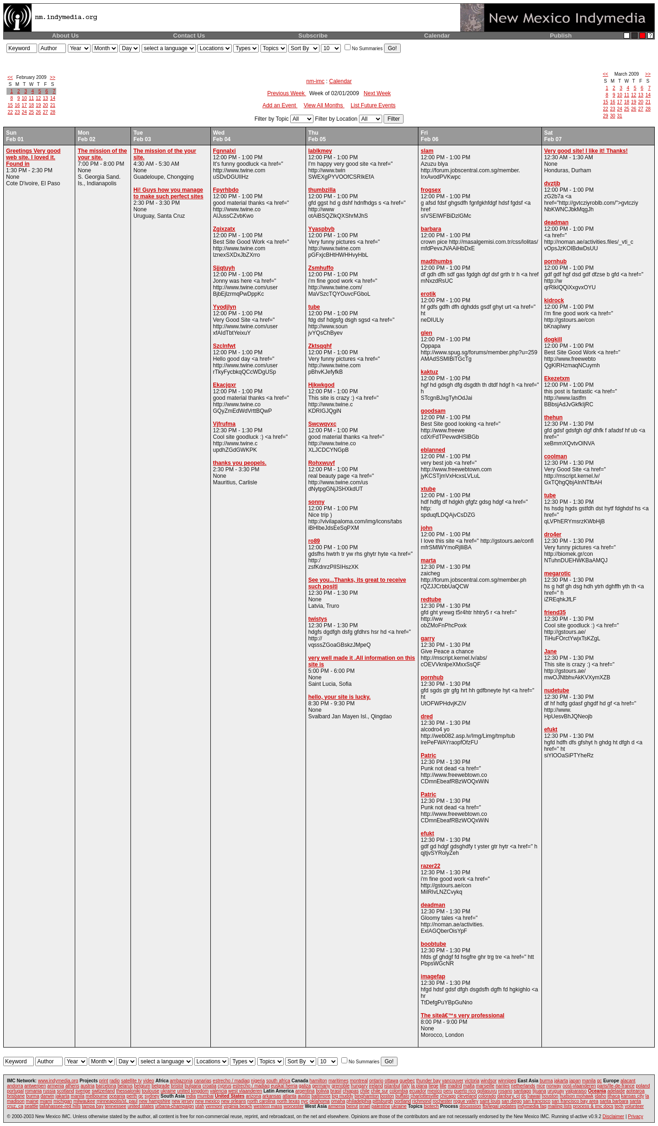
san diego (511, 1101)
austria (87, 1085)
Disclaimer (613, 1116)
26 (38, 112)
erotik (428, 294)
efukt (427, 833)
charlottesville (424, 1096)
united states (141, 1106)
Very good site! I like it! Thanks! (586, 151)
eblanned (433, 450)
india (190, 1096)
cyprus (224, 1085)
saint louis (490, 1101)
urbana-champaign (174, 1106)
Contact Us (189, 35)
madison (16, 1101)
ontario (376, 1080)
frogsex (431, 190)
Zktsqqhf (320, 346)
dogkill (553, 339)
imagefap (433, 976)
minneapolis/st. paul (117, 1101)
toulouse (150, 1090)
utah (199, 1106)
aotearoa (635, 1090)
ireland (376, 1085)
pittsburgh (382, 1101)
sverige (82, 1090)
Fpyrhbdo (226, 190)
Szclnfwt (224, 346)
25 (31, 112)
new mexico (207, 1101)
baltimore (321, 1096)
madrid (455, 1085)
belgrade (160, 1085)
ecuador (417, 1090)
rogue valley (465, 1101)
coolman (555, 456)
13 (45, 98)
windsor (488, 1080)
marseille (485, 1085)
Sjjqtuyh (224, 268)
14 (52, 98)
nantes (503, 1085)
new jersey (183, 1101)
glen (426, 333)
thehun (553, 417)
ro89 (314, 541)
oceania (117, 1096)
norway (554, 1085)
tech (619, 1106)
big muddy (342, 1096)
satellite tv (131, 1080)
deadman (433, 905)
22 (10, 112)
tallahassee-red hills (59, 1106)
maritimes (338, 1080)
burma (546, 1080)
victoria (472, 1080)
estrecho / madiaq (231, 1080)
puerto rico (465, 1090)
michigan (62, 1101)
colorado (487, 1096)
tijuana (539, 1090)
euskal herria (284, 1085)
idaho (600, 1096)
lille (443, 1085)
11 (31, 98)
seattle (31, 1106)
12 (38, 98)
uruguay (555, 1090)
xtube (428, 489)
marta (428, 560)
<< (10, 77)
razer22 (430, 866)
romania (33, 1090)
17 (24, 105)
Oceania (597, 1090)
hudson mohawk (576, 1096)
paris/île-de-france (616, 1085)
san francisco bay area (575, 1101)
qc (599, 1080)
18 (31, 105)
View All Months (324, 105)
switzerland (103, 1090)
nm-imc (315, 81)
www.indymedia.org (58, 1080)
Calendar (437, 35)
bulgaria (193, 1085)
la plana (419, 1085)
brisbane (16, 1096)
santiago (522, 1090)
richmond (421, 1101)
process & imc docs (593, 1106)
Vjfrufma (224, 424)
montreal (359, 1080)
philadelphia (358, 1101)
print (103, 1080)
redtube (431, 599)
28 (52, 112)
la (647, 1096)
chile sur (379, 1090)
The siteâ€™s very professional (462, 1015)
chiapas (350, 1090)
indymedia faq (532, 1106)
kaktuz (429, 372)
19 (38, 105)
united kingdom (192, 1090)
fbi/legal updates (499, 1106)
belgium (142, 1085)
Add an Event (279, 105)
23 (17, 112)
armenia (55, 1085)
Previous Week (286, 93)
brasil (335, 1090)
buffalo (402, 1096)
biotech (431, 1106)
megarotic (557, 573)
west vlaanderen (245, 1090)
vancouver (452, 1080)
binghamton (367, 1096)
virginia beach (237, 1106)
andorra (15, 1085)
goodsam (433, 411)
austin (304, 1096)
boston (387, 1096)
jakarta (561, 1080)
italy (406, 1085)
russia (49, 1090)
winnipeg (507, 1080)
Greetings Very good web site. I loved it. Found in (33, 157)
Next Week (377, 93)
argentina (305, 1090)
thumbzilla (322, 190)
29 (605, 115)
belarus (125, 1085)
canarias (202, 1080)
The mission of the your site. (102, 154)
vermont (214, 1106)
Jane (550, 651)
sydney (151, 1096)
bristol (177, 1085)
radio (115, 1080)
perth (131, 1096)
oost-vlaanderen (579, 1085)
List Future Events (373, 105)
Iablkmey (320, 151)
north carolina (262, 1101)
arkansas (271, 1096)
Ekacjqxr (224, 385)
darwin (47, 1096)
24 (24, 112)
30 (612, 115)
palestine (380, 1106)
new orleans (233, 1101)
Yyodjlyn (224, 307)
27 (45, 112)
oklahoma (320, 1101)
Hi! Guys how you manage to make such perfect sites (168, 193)
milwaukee (84, 1101)
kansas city (632, 1096)
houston (550, 1096)
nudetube (556, 690)
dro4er (552, 534)
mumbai (205, 1096)
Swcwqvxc (322, 424)
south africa (278, 1080)
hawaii (534, 1096)
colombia (399, 1090)
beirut (352, 1106)
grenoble (341, 1085)
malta (468, 1085)
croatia (209, 1085)
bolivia (322, 1090)
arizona (253, 1096)
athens (72, 1085)
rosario (505, 1090)
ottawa (391, 1080)
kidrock (554, 300)
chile (365, 1090)
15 (10, 105)
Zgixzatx (224, 229)
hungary (359, 1085)
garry (428, 638)
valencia (218, 1090)
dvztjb (552, 183)
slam (427, 151)
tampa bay (93, 1106)
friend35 (555, 612)
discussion (470, 1106)
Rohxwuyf (321, 463)
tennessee (115, 1106)
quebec (407, 1080)
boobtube (433, 944)
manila (588, 1080)
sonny (316, 502)
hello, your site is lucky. (339, 697)
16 (17, 105)
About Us (65, 35)
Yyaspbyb (321, 229)
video (148, 1080)
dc (523, 1096)
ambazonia (181, 1080)
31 (619, 115)
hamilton (318, 1080)
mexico (434, 1090)
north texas (288, 1101)
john (426, 528)
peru (448, 1090)
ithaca (613, 1096)
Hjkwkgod (321, 385)
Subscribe (313, 35)
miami (46, 1101)
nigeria (258, 1080)
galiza (305, 1085)
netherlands (523, 1085)
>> (52, 77)
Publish (561, 35)
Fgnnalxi (224, 151)
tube (314, 307)
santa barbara (613, 1101)
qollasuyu (487, 1090)
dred (427, 716)
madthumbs (436, 261)
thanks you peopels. (240, 463)
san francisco (536, 1101)
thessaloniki (128, 1090)
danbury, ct (508, 1096)
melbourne (97, 1096)
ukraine (168, 1090)
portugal (15, 1090)
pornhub (432, 677)
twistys (317, 619)
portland (402, 1101)
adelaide (616, 1090)
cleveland (467, 1096)
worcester (293, 1106)
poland (643, 1085)
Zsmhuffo (321, 268)
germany (321, 1085)
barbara (431, 229)
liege (433, 1085)
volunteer (634, 1106)
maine (32, 1101)
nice (540, 1085)
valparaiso (576, 1090)
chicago (448, 1096)
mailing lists (560, 1106)
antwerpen (35, 1085)
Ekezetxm (557, 378)
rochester (442, 1101)
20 (45, 105)
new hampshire (154, 1101)
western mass (268, 1106)
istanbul (392, 1085)
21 (52, 105)
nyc (304, 1101)
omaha (338, 1101)
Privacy (635, 1116)
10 (24, 98)
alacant (627, 1080)
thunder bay (428, 1080)
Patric (428, 755)
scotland (65, 1090)
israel (364, 1106)
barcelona (106, 1085)
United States (230, 1096)
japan (574, 1080)
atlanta (289, 1096)
